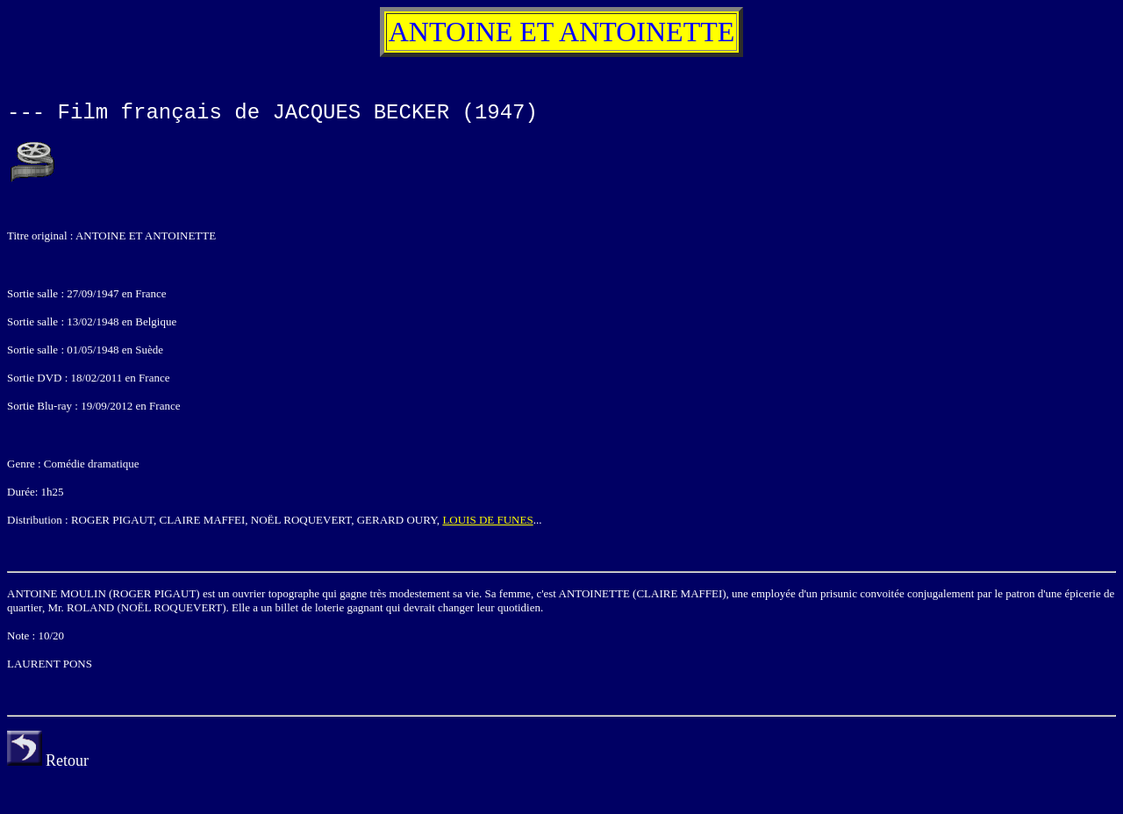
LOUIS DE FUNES (487, 519)
